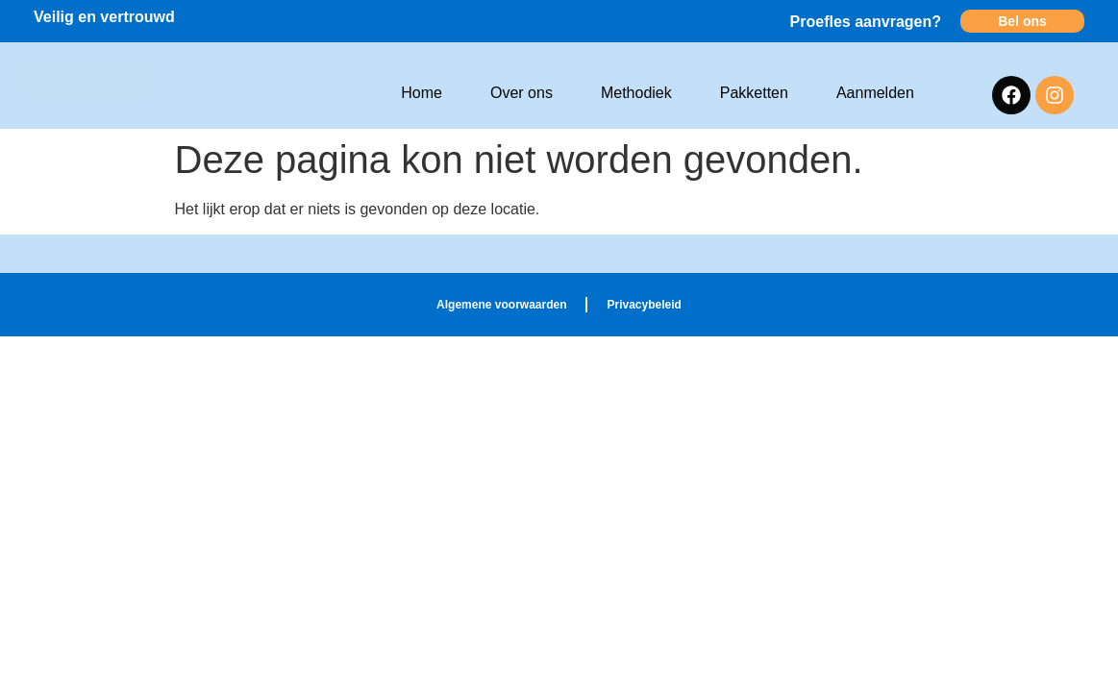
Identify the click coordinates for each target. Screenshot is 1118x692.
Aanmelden (875, 93)
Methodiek (636, 93)
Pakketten (754, 93)
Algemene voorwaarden (501, 304)
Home (421, 93)
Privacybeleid (644, 304)
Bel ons (1022, 21)
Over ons (521, 93)
